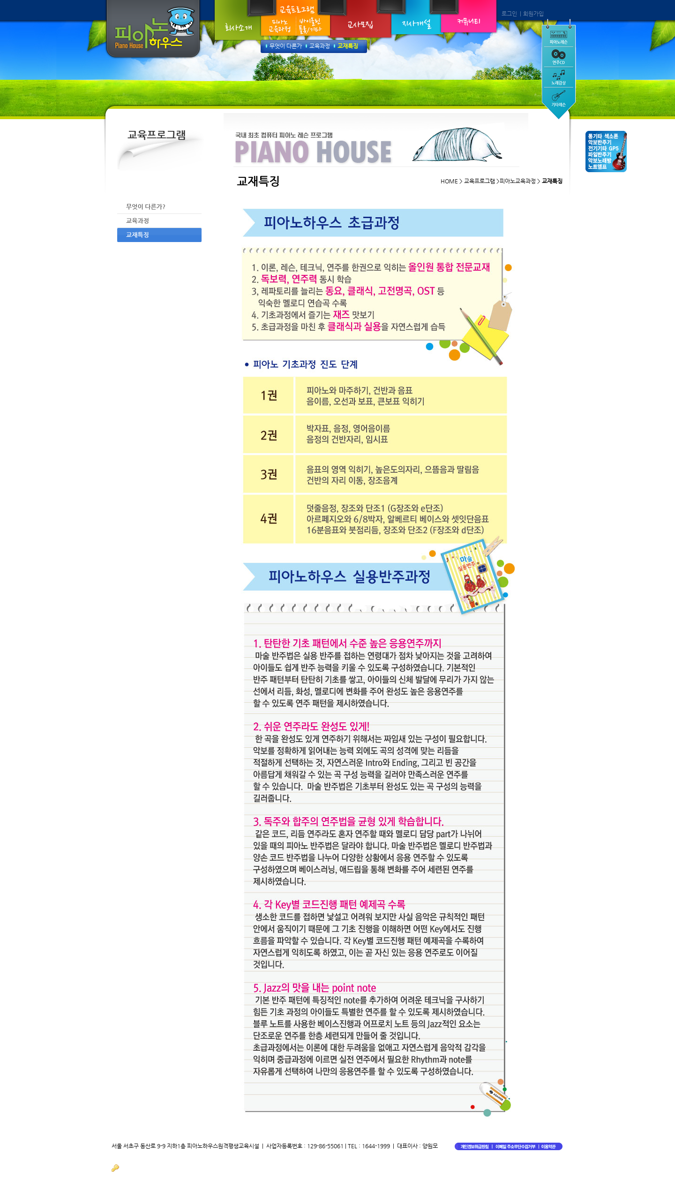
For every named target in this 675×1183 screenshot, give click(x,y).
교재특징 (348, 46)
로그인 (509, 13)
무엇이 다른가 (286, 46)
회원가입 (533, 13)
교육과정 (319, 46)
